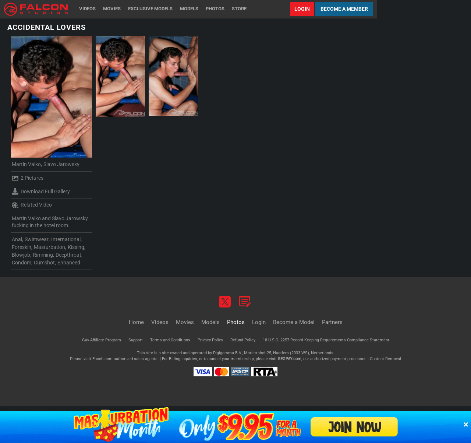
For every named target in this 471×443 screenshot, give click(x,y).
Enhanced (68, 263)
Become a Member (344, 9)
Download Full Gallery (41, 191)
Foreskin (21, 247)
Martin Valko (26, 164)
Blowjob (21, 255)
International (66, 239)
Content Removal (385, 358)
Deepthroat (68, 255)
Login (302, 9)
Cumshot (44, 263)
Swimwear (37, 239)
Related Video (32, 205)
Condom (21, 263)
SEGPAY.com (289, 358)
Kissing (76, 247)
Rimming (43, 255)
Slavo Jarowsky (61, 164)
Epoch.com (102, 358)
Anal (17, 239)
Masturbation (49, 247)
